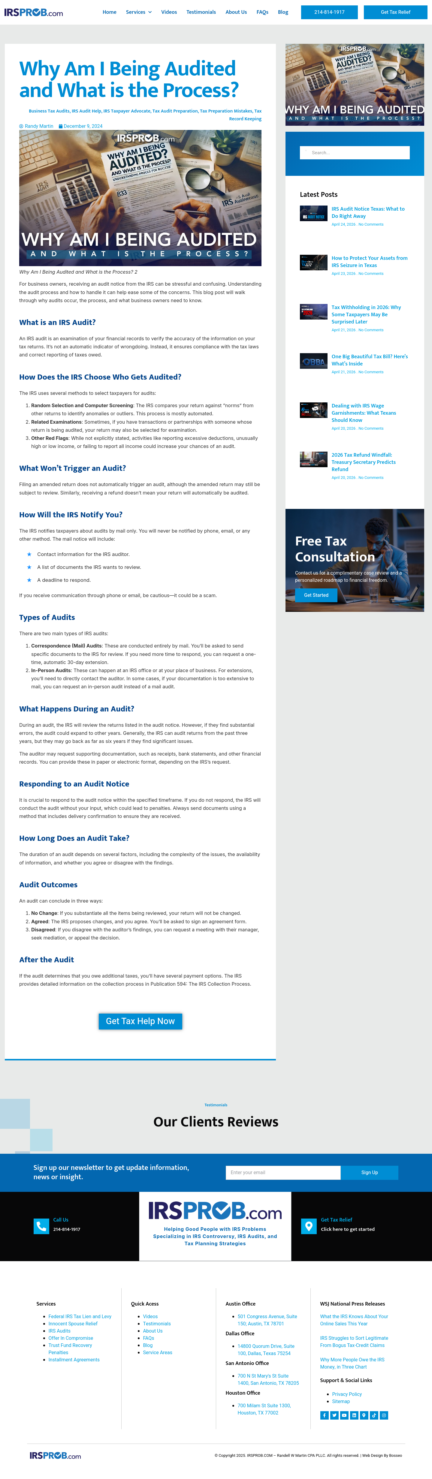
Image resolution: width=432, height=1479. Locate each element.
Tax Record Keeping (245, 115)
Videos (169, 12)
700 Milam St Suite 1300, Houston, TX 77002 (264, 1409)
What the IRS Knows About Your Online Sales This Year (354, 1320)
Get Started (316, 597)
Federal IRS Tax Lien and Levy (80, 1316)
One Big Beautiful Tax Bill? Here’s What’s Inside (370, 360)
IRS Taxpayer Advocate (127, 111)
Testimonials (201, 12)
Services (139, 12)
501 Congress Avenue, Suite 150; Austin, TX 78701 (267, 1320)
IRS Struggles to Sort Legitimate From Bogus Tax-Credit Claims (354, 1341)
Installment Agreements (74, 1359)
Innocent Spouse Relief (73, 1323)
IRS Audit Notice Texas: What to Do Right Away (368, 213)
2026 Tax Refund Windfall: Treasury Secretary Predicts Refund (364, 462)
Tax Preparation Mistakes (226, 111)
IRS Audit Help (86, 111)
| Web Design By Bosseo (381, 1455)
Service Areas (158, 1352)
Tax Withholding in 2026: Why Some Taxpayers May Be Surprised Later (366, 314)
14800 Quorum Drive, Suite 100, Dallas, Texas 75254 (266, 1349)
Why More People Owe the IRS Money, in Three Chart (352, 1363)
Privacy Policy (347, 1394)
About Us (236, 12)
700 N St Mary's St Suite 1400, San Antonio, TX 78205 (268, 1379)
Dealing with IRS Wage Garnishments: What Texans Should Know (364, 413)
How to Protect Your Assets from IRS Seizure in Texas (370, 262)
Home (109, 12)
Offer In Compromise (71, 1338)
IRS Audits (60, 1330)
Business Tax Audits (49, 111)
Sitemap (341, 1401)
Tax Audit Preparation (175, 111)
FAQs (262, 12)
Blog (283, 12)
